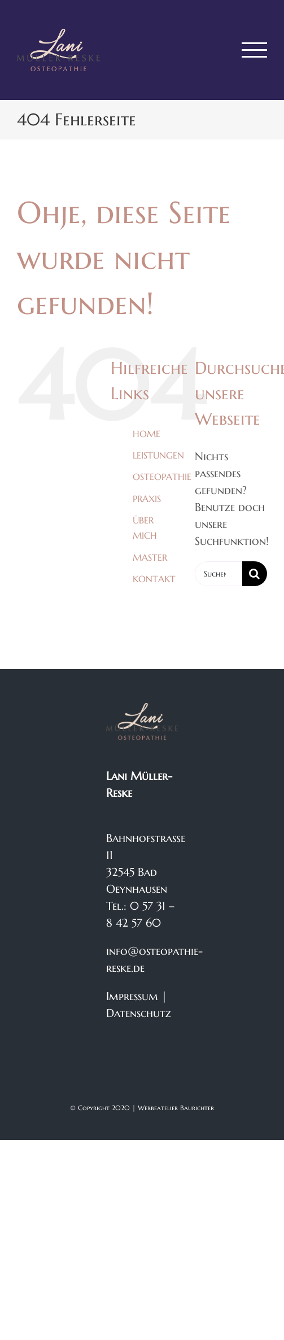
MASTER (150, 557)
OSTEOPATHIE (162, 476)
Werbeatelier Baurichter (176, 1107)
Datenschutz (138, 1013)
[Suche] (254, 573)
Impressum (132, 996)
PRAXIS (147, 498)
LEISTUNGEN (158, 455)
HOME (146, 433)
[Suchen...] (218, 573)
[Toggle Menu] (254, 50)
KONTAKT (154, 578)
